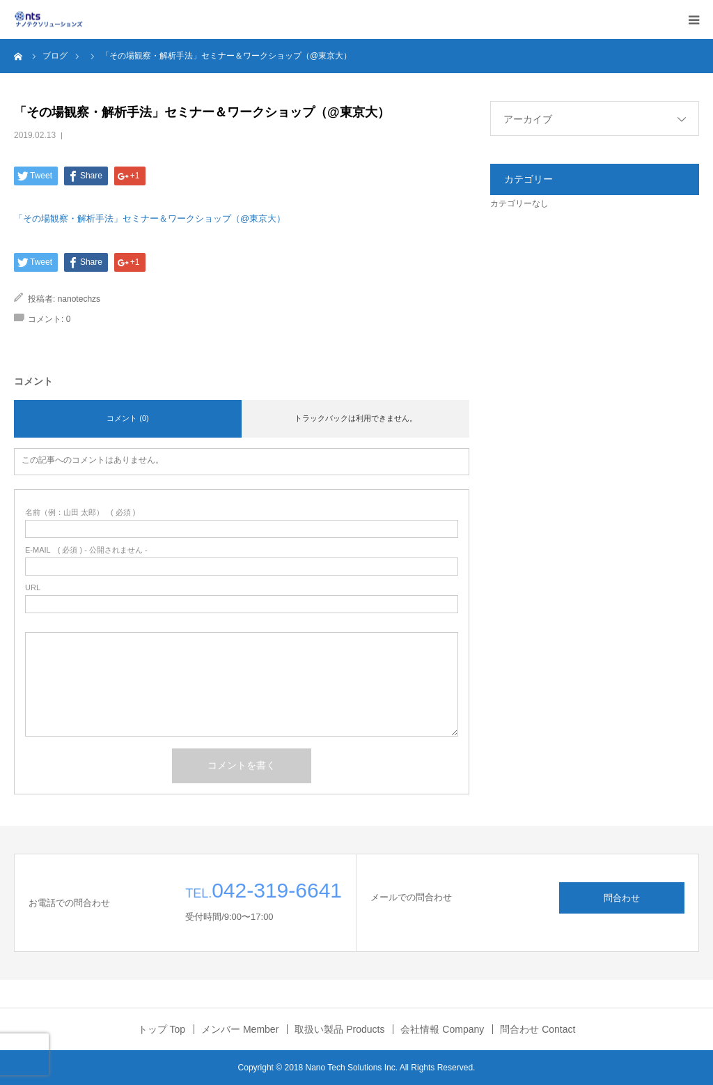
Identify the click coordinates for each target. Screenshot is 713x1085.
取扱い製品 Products (339, 1029)
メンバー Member (240, 1029)
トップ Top (161, 1029)
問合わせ (622, 898)
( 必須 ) (80, 512)
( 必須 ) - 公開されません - (86, 550)
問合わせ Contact (537, 1029)
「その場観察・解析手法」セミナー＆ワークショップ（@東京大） (149, 218)
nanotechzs (79, 299)
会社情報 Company (442, 1029)
